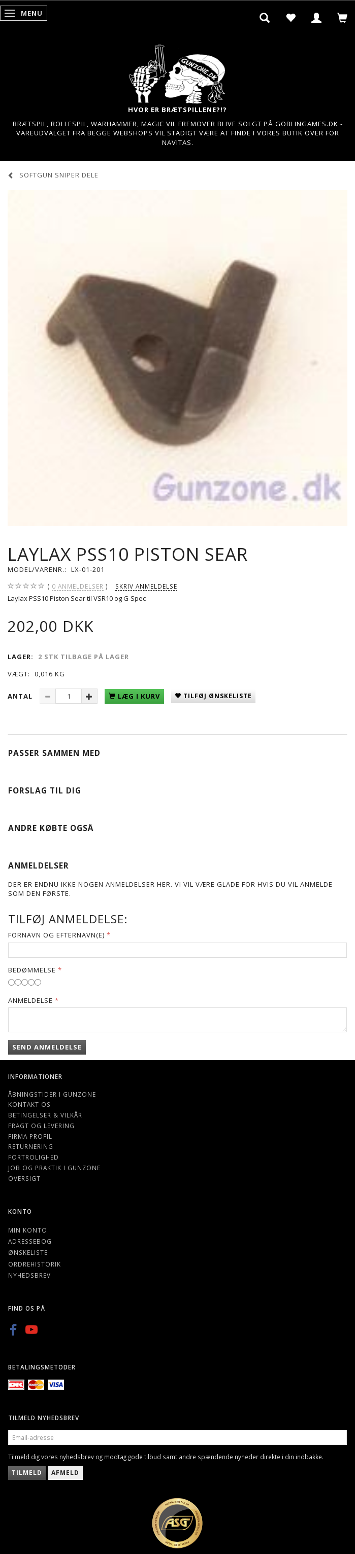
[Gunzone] (178, 71)
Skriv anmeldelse (146, 586)
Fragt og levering (41, 1126)
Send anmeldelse (47, 1047)
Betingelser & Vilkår (45, 1115)
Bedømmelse (32, 969)
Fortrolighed (33, 1157)
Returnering (30, 1146)
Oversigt (24, 1178)
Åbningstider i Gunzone (52, 1094)
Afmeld (65, 1472)
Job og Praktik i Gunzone (54, 1168)
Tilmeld (27, 1472)
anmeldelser (78, 586)
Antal (21, 696)
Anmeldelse (30, 1000)
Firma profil (30, 1136)
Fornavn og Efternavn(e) (56, 934)
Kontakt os (29, 1104)
